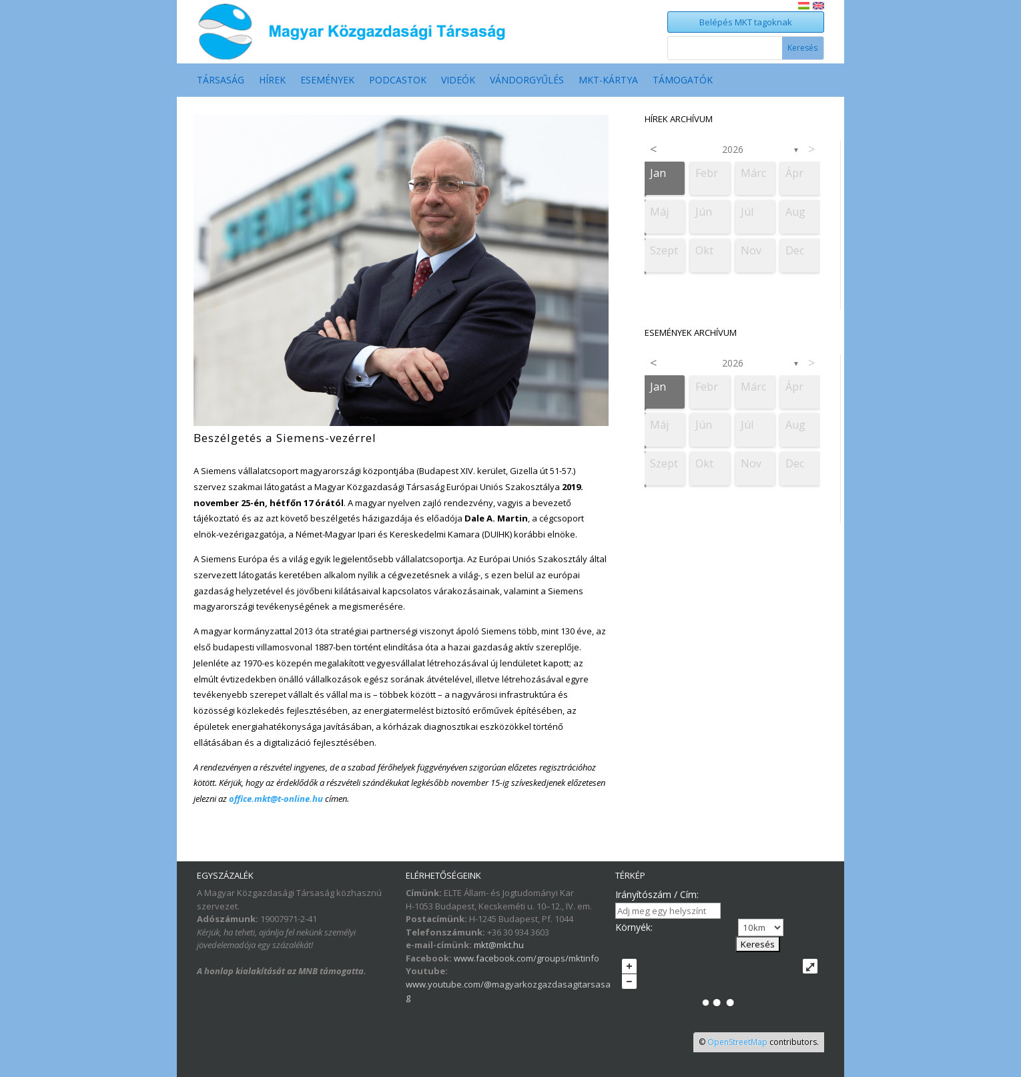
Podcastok (397, 80)
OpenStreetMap (737, 1042)
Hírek (272, 80)
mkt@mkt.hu (499, 945)
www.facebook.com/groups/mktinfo (526, 958)
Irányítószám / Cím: (657, 894)
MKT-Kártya (608, 80)
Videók (458, 80)
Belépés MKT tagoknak (745, 22)
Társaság (220, 80)
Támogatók (683, 80)
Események (327, 80)
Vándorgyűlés (527, 80)
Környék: (634, 927)
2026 (732, 149)
